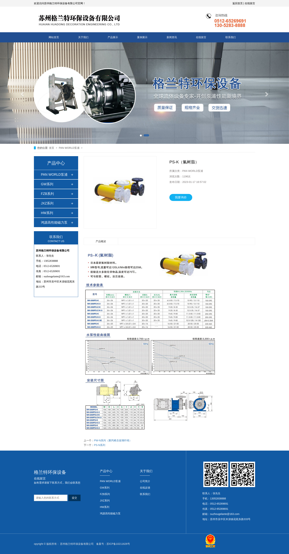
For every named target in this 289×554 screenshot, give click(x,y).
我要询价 (181, 197)
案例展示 (142, 37)
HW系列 (47, 213)
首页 (52, 147)
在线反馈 (145, 487)
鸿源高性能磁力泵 (54, 222)
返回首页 (237, 3)
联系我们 (230, 37)
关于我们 (83, 37)
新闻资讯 (172, 37)
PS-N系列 (99, 445)
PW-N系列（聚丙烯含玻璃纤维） (113, 440)
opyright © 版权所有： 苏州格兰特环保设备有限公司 (64, 543)
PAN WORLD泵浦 (69, 147)
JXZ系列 (47, 203)
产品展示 (113, 37)
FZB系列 (47, 194)
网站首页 (54, 37)
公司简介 (145, 481)
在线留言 (250, 3)
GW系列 (47, 184)
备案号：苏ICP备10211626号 (113, 543)
